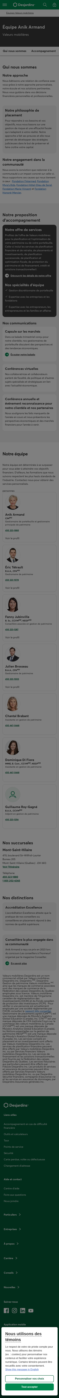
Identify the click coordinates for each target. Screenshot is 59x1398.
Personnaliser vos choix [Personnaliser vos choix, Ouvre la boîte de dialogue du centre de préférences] (29, 1378)
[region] (29, 1361)
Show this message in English (22, 1369)
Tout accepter (29, 1387)
